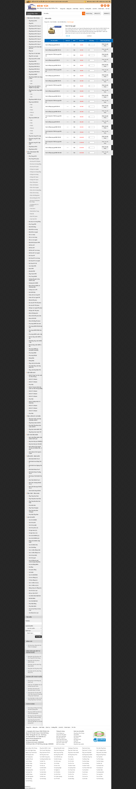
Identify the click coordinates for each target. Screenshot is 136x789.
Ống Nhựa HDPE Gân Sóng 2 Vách (35, 77)
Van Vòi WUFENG (33, 575)
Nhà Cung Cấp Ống (58, 752)
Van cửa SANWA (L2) (34, 538)
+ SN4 (30, 83)
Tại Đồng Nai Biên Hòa (45, 759)
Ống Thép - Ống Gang (33, 493)
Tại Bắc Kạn (42, 776)
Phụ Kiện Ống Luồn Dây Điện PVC (35, 366)
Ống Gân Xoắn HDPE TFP (35, 429)
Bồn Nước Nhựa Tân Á (34, 469)
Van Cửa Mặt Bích (33, 601)
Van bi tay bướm (33, 555)
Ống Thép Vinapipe (33, 508)
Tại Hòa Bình (85, 770)
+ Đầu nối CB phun (33, 185)
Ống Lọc (31, 51)
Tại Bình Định (43, 767)
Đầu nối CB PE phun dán (35, 315)
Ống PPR (76, 741)
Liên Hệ (95, 8)
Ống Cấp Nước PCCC (45, 752)
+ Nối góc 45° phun (33, 179)
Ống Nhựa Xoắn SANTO (35, 422)
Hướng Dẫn (88, 8)
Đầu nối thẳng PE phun (34, 321)
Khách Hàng (89, 13)
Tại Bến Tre (42, 761)
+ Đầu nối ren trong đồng (35, 190)
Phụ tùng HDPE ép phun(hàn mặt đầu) (33, 349)
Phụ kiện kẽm (32, 505)
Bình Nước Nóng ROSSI (35, 490)
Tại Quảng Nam (71, 767)
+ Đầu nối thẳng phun (34, 195)
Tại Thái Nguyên (29, 776)
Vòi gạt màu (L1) (33, 530)
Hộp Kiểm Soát (31, 372)
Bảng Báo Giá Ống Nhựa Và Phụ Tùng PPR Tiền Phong (34, 657)
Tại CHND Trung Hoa (45, 756)
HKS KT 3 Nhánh (33, 393)
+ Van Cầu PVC (33, 219)
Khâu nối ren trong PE (34, 295)
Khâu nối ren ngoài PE (34, 297)
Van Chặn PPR (32, 266)
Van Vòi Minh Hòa (62, 21)
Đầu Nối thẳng (32, 226)
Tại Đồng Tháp (85, 759)
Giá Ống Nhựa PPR (58, 754)
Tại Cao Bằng (29, 778)
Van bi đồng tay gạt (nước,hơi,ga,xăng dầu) (34, 561)
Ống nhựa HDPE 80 (33, 102)
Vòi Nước (31, 572)
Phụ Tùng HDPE (33, 276)
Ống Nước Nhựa (86, 748)
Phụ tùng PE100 (33, 355)
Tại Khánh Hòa (99, 765)
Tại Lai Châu (99, 776)
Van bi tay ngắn (33, 525)
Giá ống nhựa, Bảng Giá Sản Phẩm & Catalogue (34, 646)
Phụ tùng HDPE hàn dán (35, 323)
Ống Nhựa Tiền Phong (33, 18)
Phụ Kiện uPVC (77, 739)
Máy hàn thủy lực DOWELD (35, 441)
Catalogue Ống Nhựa (73, 748)
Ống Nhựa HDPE (33, 74)
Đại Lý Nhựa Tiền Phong (31, 748)
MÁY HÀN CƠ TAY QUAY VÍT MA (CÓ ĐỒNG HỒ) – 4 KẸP (35, 448)
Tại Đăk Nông (29, 765)
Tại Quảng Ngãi (57, 767)
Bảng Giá (69, 8)
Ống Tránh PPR (33, 273)
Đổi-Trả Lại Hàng (60, 744)
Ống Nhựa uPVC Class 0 (35, 26)
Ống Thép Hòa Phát (34, 496)
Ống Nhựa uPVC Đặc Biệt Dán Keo (35, 47)
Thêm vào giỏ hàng (105, 45)
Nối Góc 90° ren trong (34, 250)
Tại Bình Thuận (71, 765)
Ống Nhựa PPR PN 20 (34, 69)
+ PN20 (31, 133)
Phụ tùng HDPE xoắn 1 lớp (35, 334)
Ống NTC (31, 23)
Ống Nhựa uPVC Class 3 (35, 33)
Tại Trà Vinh (71, 761)
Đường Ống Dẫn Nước (59, 748)
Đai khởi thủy (32, 292)
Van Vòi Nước (53, 21)
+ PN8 (30, 107)
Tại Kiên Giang (99, 761)
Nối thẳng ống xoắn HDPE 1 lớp (35, 341)
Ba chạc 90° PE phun (34, 305)
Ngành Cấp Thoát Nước (34, 676)
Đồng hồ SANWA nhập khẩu (34, 541)
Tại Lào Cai (85, 776)
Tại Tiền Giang (99, 759)
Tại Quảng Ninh (100, 772)
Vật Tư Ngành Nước (101, 750)
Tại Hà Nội (84, 778)
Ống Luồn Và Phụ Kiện (34, 363)
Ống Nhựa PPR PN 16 (34, 66)
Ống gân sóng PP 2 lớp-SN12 (35, 139)
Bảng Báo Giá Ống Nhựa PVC (35, 668)
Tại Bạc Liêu (43, 763)
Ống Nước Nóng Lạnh (59, 750)
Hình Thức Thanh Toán (61, 742)
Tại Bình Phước (29, 759)
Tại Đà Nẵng (71, 778)
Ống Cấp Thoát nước (73, 750)
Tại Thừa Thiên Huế (87, 767)
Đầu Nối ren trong (33, 229)
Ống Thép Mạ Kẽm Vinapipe (33, 511)
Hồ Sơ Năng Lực (60, 733)
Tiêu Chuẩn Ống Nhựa (45, 750)
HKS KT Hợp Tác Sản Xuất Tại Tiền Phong (35, 376)
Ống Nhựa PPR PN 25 (34, 71)
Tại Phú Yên (28, 767)
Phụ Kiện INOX (32, 606)
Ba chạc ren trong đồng (35, 221)
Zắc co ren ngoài (33, 240)
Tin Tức (107, 8)
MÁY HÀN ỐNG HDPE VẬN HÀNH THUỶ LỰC (35, 438)
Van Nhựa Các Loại (33, 612)
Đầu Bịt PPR (32, 271)
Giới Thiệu (75, 8)
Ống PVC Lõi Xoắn (33, 56)
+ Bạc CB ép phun (33, 182)
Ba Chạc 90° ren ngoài (34, 260)
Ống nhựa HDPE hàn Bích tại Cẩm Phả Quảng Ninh (34, 712)
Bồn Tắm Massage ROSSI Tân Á (35, 487)
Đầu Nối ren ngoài (33, 232)
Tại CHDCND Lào (58, 756)
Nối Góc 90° (32, 247)
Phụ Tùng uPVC (33, 156)
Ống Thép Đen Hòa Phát (35, 498)
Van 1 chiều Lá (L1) (33, 585)
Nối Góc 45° (32, 245)
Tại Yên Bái (70, 776)
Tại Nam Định (71, 772)
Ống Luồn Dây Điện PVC (35, 370)
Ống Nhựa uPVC (33, 20)
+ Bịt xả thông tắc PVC (34, 198)
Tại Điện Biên (99, 770)
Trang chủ (46, 21)
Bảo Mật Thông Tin (60, 738)
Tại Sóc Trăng (29, 763)
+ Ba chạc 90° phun (34, 166)
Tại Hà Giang (43, 778)
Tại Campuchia (29, 756)
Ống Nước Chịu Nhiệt (101, 752)
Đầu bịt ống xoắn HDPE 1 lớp (35, 345)
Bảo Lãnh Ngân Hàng (31, 750)
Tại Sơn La (84, 774)
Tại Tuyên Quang (58, 776)
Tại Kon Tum (57, 765)
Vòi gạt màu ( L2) (33, 533)
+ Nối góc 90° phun (33, 177)
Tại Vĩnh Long (57, 761)
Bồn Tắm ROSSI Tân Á (34, 480)
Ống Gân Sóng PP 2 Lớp (35, 136)
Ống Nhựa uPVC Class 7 (35, 44)
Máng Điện (31, 358)
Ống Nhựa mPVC (33, 146)
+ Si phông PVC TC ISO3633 (34, 205)
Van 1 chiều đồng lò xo (34, 552)
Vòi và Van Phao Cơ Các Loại (35, 609)
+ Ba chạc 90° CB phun (34, 161)
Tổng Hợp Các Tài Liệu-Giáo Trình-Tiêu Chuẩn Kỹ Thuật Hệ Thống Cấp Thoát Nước (35, 694)
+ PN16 (31, 115)
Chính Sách (101, 8)
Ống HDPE (76, 734)
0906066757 (107, 13)
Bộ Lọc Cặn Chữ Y (33, 593)
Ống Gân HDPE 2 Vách (45, 748)
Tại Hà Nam (85, 772)
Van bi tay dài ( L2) (33, 527)
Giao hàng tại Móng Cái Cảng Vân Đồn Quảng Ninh (35, 708)
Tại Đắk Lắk (99, 763)
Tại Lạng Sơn (99, 774)
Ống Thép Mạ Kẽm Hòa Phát (34, 502)
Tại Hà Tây (70, 756)
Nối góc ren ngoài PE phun (35, 308)
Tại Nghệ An (57, 770)
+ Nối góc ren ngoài (34, 169)
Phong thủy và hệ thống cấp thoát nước (34, 681)
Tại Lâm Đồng (85, 763)
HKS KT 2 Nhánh (33, 379)
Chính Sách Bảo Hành (61, 739)
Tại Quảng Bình (29, 770)
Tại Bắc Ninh (43, 774)
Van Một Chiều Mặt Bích (35, 595)
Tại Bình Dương (57, 759)
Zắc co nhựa (32, 234)
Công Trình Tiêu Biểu (61, 734)
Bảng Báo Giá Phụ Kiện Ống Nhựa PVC (34, 671)
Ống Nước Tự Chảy (86, 750)
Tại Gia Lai (42, 765)
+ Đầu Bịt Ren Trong (34, 211)
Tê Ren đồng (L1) (33, 580)
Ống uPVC (76, 738)
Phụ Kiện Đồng (32, 603)
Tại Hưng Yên (29, 772)
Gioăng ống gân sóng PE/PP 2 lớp (34, 279)
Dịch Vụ (82, 8)
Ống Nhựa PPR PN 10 (34, 64)
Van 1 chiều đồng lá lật (34, 550)
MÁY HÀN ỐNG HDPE (32, 434)
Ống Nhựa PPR (32, 61)
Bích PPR (31, 268)
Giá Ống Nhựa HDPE (87, 754)
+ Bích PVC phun (33, 216)
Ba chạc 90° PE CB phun (35, 302)
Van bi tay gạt (70, 21)
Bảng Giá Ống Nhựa (101, 754)
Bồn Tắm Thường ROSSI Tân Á (35, 483)
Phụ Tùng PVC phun (34, 158)
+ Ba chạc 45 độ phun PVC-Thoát (34, 201)
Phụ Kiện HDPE (77, 736)
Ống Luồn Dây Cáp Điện (34, 416)
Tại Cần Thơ (71, 763)
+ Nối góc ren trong (33, 174)
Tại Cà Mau (56, 763)
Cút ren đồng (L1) (33, 577)
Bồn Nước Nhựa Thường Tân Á (35, 472)
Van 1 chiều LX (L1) (33, 582)
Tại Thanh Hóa (71, 770)
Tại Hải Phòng (29, 780)
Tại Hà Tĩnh (42, 770)
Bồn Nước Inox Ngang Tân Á (35, 466)
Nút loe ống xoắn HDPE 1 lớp (35, 337)
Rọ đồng (31, 567)
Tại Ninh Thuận (85, 765)
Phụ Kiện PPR (77, 742)
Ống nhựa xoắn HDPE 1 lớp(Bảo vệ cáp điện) (35, 87)
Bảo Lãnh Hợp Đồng (61, 736)
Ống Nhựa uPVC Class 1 (35, 28)
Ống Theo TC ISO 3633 (34, 53)
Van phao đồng (32, 569)
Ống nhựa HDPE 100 (34, 117)
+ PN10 (31, 110)
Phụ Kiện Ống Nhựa (101, 748)
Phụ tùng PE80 (32, 352)
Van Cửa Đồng (32, 547)
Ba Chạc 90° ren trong (34, 258)
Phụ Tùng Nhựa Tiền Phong (33, 152)
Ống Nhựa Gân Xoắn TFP (35, 432)
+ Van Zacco (32, 208)
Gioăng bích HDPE (33, 283)
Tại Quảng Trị (99, 767)
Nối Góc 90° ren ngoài (34, 253)
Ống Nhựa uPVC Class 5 (35, 39)
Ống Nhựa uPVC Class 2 (35, 31)
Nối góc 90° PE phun (34, 310)
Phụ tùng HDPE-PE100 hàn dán (35, 327)
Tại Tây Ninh (99, 756)
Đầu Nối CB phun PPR (34, 242)
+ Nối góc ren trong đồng (35, 171)
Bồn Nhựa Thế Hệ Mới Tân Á (35, 476)
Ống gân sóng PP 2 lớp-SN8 (35, 143)
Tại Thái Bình (57, 772)
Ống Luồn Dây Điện (86, 752)
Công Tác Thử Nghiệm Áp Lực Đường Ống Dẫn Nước (35, 685)
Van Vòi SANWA (33, 520)
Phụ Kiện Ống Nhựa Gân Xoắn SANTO (35, 426)
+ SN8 (30, 81)
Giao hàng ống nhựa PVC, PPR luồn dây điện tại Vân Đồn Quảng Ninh (35, 721)
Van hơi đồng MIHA (33, 564)
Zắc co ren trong (33, 237)
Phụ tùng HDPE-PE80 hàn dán (35, 331)
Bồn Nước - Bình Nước (33, 456)
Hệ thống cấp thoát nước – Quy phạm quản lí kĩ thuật (34, 689)
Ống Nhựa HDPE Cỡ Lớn (35, 99)
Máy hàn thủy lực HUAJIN (35, 444)
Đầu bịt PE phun (33, 300)
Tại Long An (71, 759)
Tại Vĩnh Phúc (57, 774)
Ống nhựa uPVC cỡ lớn (34, 58)
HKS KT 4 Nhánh (33, 382)
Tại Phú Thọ (71, 774)
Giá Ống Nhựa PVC (72, 754)
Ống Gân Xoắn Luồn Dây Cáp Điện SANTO (35, 419)
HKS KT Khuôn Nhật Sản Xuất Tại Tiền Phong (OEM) (35, 388)
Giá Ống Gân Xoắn (44, 754)
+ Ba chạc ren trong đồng (35, 164)
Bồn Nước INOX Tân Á (34, 458)
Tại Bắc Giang (29, 774)
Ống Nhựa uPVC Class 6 (35, 41)
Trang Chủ (62, 8)
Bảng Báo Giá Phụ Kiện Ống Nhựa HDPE (34, 665)
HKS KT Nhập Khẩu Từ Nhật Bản (34, 402)
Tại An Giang (29, 761)
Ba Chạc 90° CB (33, 263)
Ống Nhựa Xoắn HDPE (73, 752)
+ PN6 (30, 104)
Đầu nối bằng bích (33, 313)
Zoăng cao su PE (33, 289)
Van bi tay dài (32, 522)
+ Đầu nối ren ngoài (34, 187)
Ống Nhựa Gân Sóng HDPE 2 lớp (35, 91)
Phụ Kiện (31, 384)
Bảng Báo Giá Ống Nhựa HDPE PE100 (33, 661)
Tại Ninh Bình (43, 772)
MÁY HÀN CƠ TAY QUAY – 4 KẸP (35, 452)
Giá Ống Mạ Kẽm (30, 754)
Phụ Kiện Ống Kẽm (33, 514)
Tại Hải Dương (99, 778)
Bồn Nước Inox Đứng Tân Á (35, 462)
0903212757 (97, 13)
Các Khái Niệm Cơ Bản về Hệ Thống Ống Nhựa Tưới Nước (35, 699)
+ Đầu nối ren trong (33, 192)
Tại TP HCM (57, 778)
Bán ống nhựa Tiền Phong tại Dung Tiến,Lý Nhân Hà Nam (34, 716)
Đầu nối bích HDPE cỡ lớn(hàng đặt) (34, 286)
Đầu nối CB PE (32, 318)
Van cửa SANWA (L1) (34, 535)
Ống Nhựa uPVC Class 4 (35, 36)
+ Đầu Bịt (31, 213)
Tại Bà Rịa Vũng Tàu (87, 756)
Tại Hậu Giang (85, 761)
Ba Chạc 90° (32, 255)
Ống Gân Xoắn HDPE (79, 744)
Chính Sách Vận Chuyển (62, 741)
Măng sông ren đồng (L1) (35, 588)
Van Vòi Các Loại (33, 590)
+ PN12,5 (31, 112)
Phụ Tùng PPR (32, 224)
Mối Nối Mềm (32, 598)
